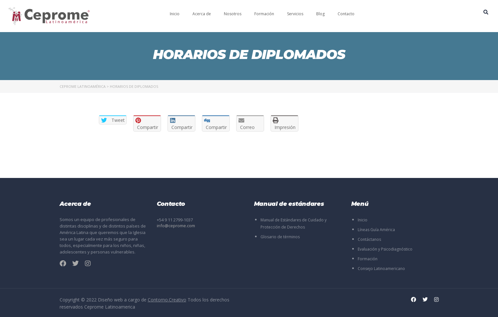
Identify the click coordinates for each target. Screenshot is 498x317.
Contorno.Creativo (167, 300)
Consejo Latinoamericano (381, 268)
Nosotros (232, 14)
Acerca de (201, 14)
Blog (320, 14)
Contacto (346, 14)
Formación (264, 14)
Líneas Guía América (376, 229)
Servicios (295, 14)
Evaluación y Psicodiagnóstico (385, 249)
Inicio (175, 14)
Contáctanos (369, 239)
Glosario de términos (280, 237)
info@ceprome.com (176, 226)
